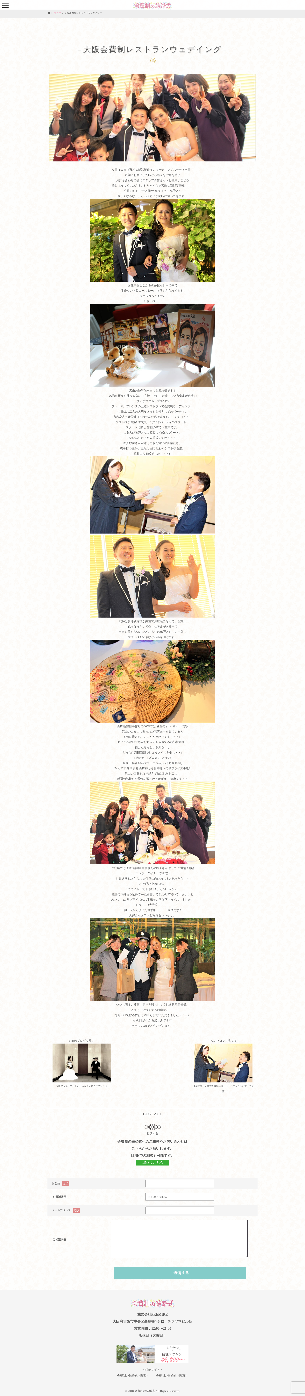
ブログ (57, 13)
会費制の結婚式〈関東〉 (172, 1375)
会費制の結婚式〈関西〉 (133, 1375)
